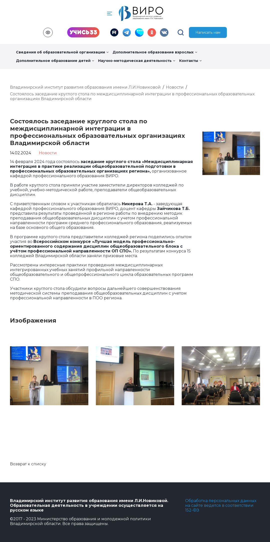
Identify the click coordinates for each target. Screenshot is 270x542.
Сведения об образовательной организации (62, 52)
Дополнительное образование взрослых (155, 52)
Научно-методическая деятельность (136, 60)
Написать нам (208, 32)
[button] (110, 13)
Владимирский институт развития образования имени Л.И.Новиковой (85, 87)
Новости (175, 87)
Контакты (190, 60)
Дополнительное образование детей (55, 60)
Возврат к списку (28, 464)
